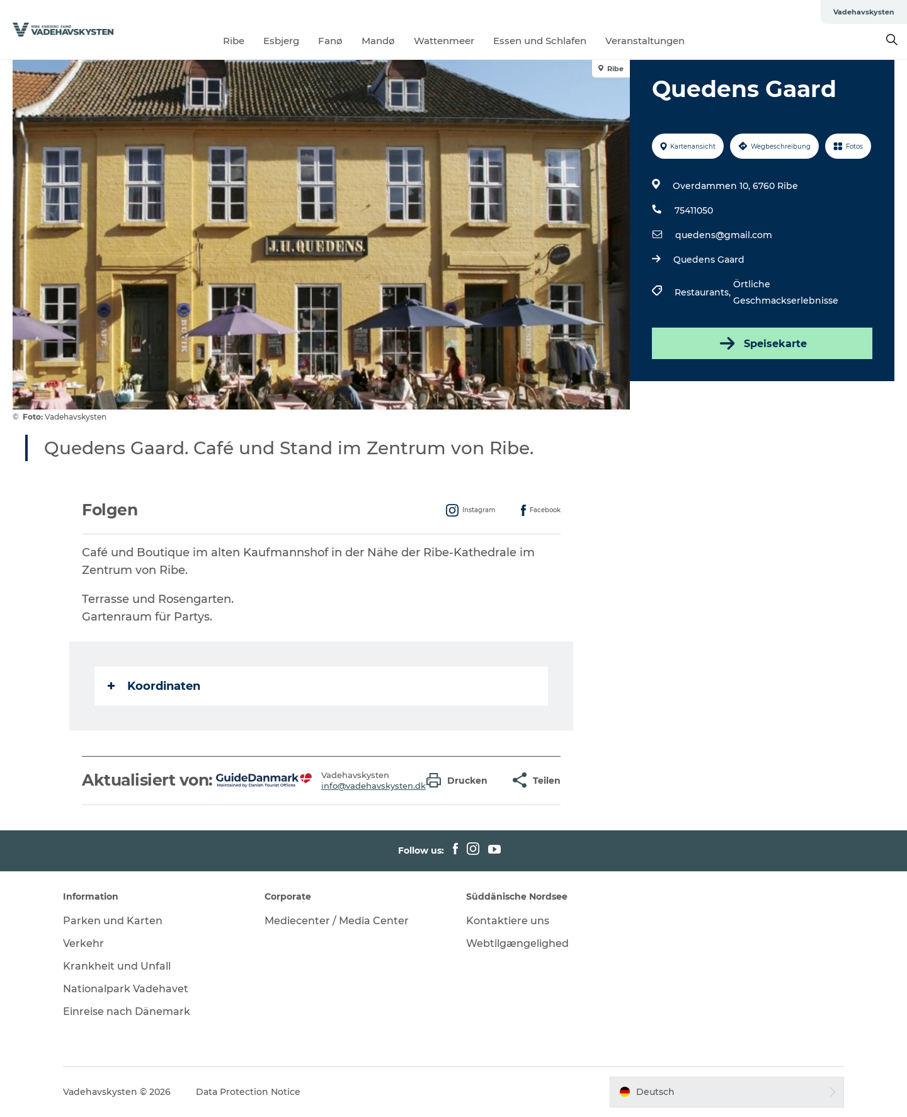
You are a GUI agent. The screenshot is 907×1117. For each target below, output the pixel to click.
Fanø (330, 41)
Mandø (378, 41)
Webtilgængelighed (517, 943)
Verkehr (83, 943)
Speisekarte (762, 343)
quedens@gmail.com (723, 235)
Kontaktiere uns (507, 921)
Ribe (233, 41)
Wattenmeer (444, 41)
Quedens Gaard (708, 259)
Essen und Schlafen (539, 41)
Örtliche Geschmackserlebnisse (785, 292)
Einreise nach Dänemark (126, 1011)
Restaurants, (704, 292)
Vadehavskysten (863, 12)
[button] (460, 780)
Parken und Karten (113, 921)
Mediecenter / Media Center (337, 921)
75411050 (694, 210)
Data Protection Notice (248, 1091)
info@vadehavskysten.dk (373, 786)
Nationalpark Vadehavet (125, 989)
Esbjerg (281, 41)
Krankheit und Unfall (117, 966)
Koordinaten (154, 686)
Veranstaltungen (645, 41)
